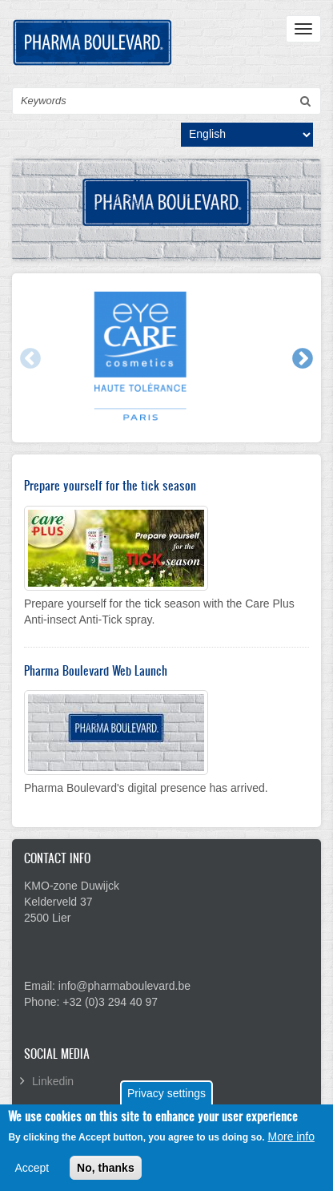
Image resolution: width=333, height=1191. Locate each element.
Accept (31, 1173)
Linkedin (53, 1081)
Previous (29, 358)
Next (302, 358)
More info (291, 1142)
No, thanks (105, 1173)
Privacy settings (166, 1099)
